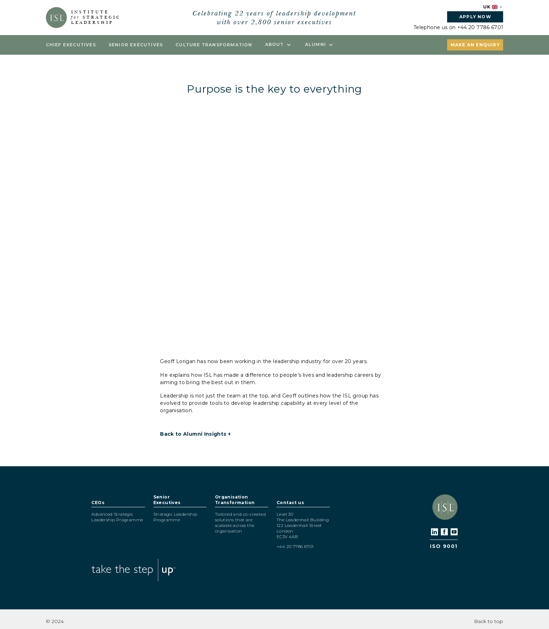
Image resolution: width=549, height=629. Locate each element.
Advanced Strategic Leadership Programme (117, 516)
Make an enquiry (475, 44)
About (278, 44)
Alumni (319, 44)
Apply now (475, 16)
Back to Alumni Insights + (195, 434)
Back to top (488, 621)
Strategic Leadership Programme (175, 516)
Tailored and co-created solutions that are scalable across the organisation (240, 522)
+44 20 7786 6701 (480, 27)
